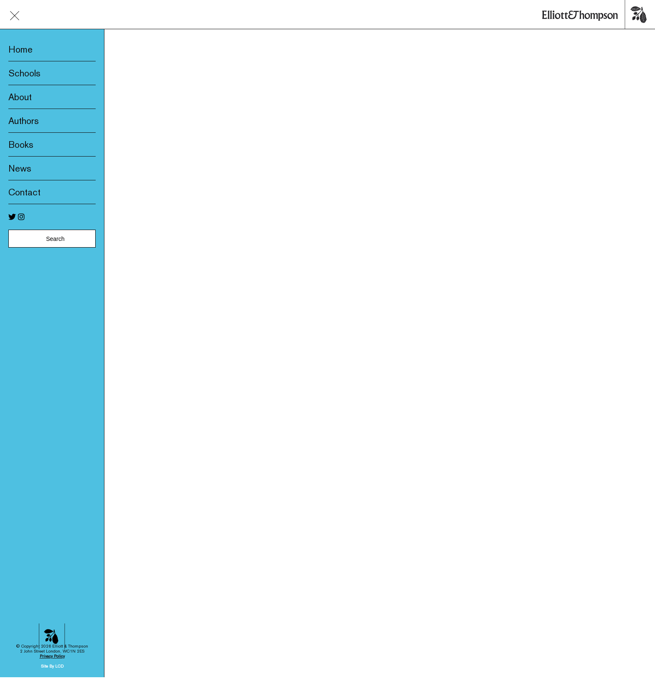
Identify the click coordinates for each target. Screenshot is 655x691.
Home (20, 49)
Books (20, 144)
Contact (24, 192)
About (20, 96)
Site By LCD (52, 622)
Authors (23, 120)
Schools (24, 73)
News (19, 168)
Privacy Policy (52, 612)
